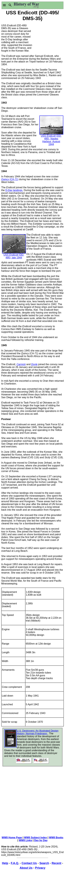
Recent (56, 863)
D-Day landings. (14, 190)
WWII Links (25, 840)
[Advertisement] (48, 37)
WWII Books (56, 837)
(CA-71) (14, 179)
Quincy (5, 179)
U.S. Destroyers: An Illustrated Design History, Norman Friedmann (37, 732)
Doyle (34, 364)
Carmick (21, 364)
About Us (26, 867)
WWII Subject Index (35, 837)
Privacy (40, 867)
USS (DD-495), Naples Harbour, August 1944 (51, 134)
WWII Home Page (12, 837)
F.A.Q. (15, 863)
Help (5, 863)
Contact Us (29, 863)
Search (44, 863)
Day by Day (40, 840)
